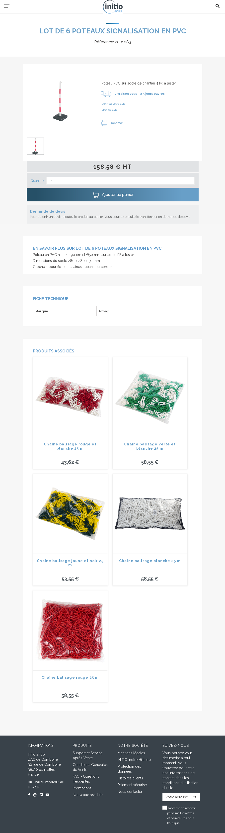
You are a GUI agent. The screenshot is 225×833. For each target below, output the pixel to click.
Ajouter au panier (113, 195)
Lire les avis (109, 109)
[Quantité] (120, 180)
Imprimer (112, 123)
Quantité (37, 181)
